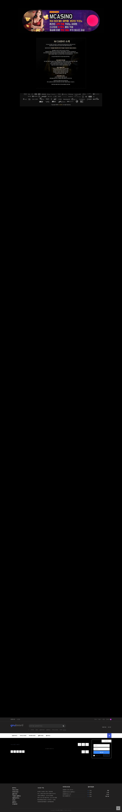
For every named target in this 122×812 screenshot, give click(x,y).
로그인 (109, 727)
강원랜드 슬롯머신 (16, 796)
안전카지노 (14, 735)
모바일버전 (14, 804)
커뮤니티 (13, 719)
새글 (103, 719)
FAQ (95, 719)
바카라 (32, 729)
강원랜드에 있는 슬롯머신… (69, 791)
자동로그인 (96, 755)
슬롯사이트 (42, 729)
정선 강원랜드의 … (67, 796)
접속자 (108, 719)
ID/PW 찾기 (106, 755)
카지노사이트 (55, 729)
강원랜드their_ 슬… (67, 794)
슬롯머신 (48, 729)
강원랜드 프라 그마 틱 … (68, 789)
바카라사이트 (32, 735)
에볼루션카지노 (15, 798)
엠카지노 (48, 735)
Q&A (99, 719)
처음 (12, 751)
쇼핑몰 (18, 719)
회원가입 (104, 727)
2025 (37, 729)
